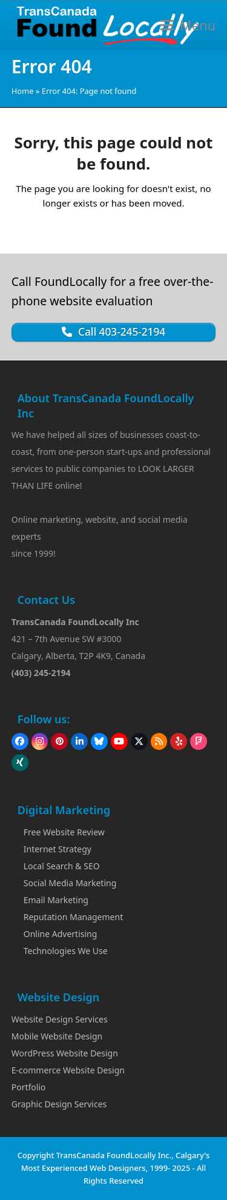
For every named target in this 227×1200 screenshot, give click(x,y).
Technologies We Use (66, 950)
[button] (188, 25)
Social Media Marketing (70, 883)
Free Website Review (64, 832)
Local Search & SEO (62, 866)
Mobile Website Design (57, 1036)
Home (23, 90)
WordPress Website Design (65, 1053)
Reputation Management (73, 917)
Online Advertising (60, 934)
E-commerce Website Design (68, 1070)
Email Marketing (56, 900)
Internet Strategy (57, 849)
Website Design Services (60, 1019)
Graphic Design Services (59, 1104)
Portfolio (29, 1087)
